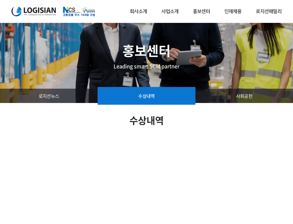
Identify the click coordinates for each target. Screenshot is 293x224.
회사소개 (138, 11)
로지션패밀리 (269, 11)
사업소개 (170, 11)
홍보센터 (201, 11)
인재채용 (232, 11)
